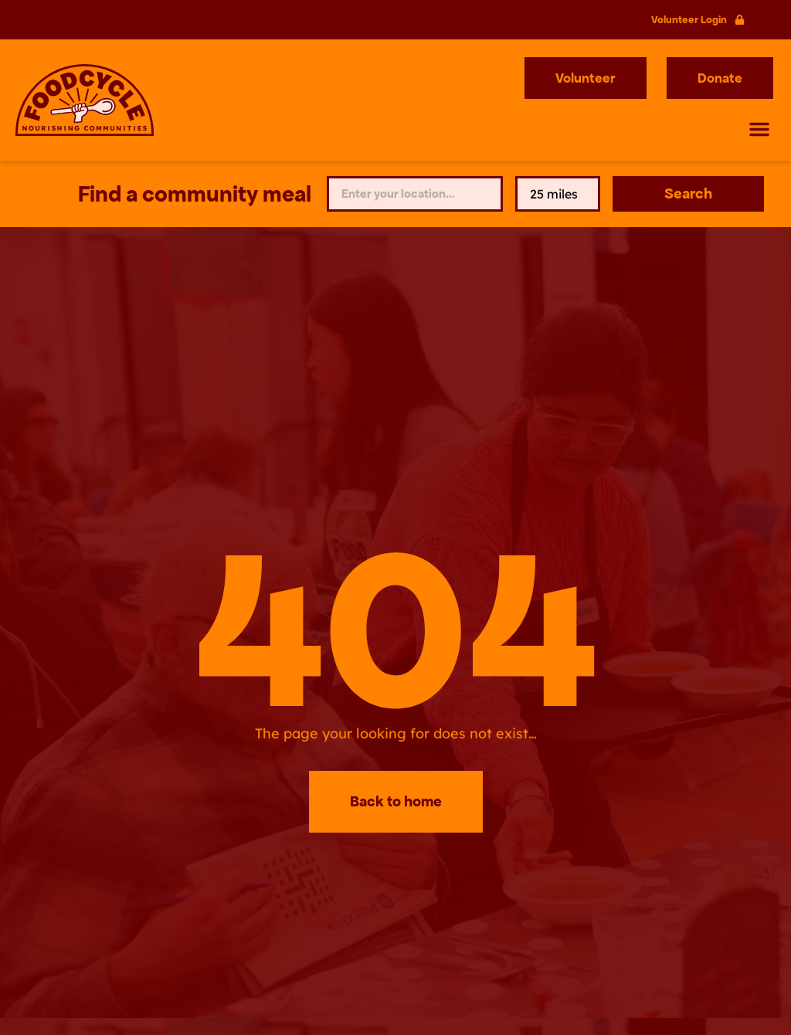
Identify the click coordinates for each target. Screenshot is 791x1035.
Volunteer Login (689, 19)
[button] (759, 129)
